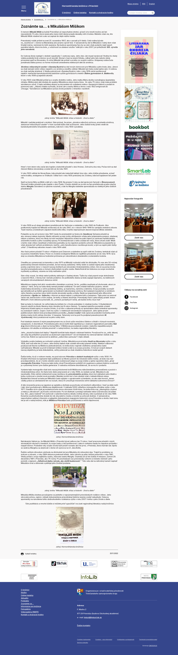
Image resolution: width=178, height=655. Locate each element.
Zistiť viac (139, 238)
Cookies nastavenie (83, 639)
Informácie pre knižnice (31, 606)
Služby (24, 592)
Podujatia (25, 601)
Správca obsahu (82, 642)
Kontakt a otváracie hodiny (101, 13)
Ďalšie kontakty (83, 625)
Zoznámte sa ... (39, 19)
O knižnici (66, 13)
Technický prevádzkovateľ (148, 639)
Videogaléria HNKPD (30, 612)
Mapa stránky (133, 4)
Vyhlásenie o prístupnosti (125, 639)
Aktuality (24, 598)
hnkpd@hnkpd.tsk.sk (93, 617)
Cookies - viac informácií (103, 639)
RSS (143, 4)
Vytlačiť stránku (28, 554)
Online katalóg (79, 13)
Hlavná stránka (26, 19)
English (152, 4)
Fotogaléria (26, 609)
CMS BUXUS (153, 645)
